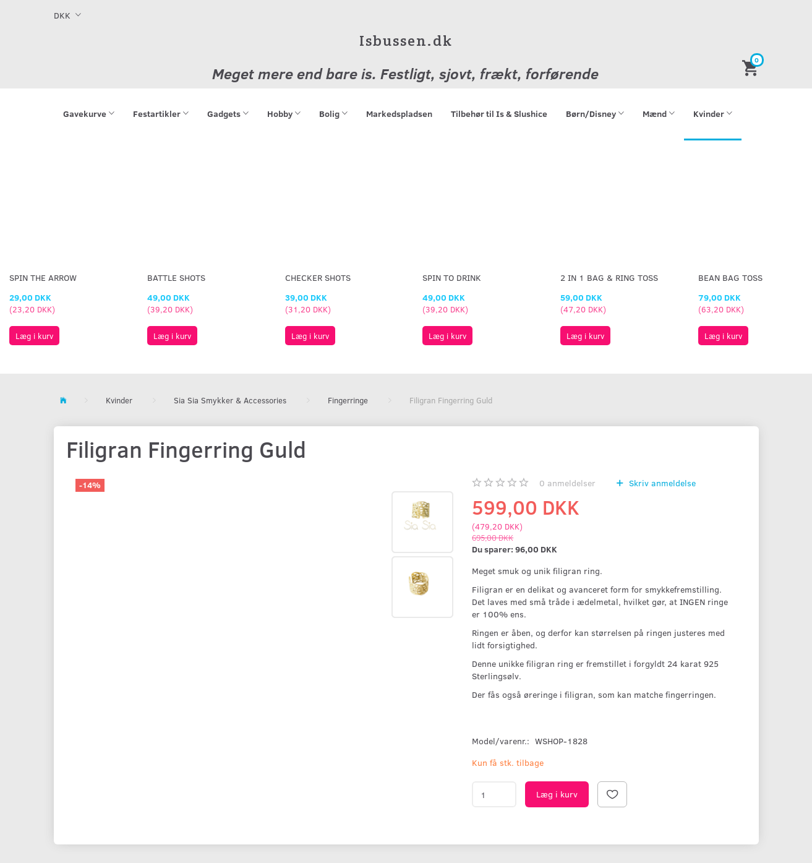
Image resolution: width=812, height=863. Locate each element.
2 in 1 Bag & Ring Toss (609, 277)
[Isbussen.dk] (406, 40)
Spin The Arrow (43, 277)
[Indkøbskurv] (752, 67)
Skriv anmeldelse (661, 483)
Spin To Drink (451, 277)
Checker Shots (318, 277)
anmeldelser (567, 483)
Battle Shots (176, 277)
